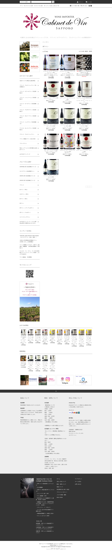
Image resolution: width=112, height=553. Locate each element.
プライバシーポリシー (62, 492)
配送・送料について (61, 484)
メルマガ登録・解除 (74, 6)
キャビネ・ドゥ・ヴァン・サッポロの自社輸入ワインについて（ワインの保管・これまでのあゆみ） (29, 252)
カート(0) (89, 2)
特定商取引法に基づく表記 (63, 489)
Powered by (56, 549)
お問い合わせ (83, 6)
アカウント (80, 2)
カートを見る (78, 481)
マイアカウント (78, 478)
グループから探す (38, 5)
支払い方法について (61, 481)
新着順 (90, 51)
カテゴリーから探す (28, 5)
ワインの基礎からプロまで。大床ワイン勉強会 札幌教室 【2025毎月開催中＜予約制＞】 (30, 246)
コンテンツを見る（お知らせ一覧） (52, 5)
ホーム (21, 5)
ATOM (61, 497)
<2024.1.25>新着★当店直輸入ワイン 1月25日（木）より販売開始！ (28, 241)
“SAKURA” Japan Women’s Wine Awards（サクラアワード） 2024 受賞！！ (29, 236)
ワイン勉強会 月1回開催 (26, 257)
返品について (60, 486)
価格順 (86, 51)
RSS (58, 497)
